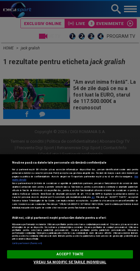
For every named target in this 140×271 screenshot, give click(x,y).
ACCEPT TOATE (70, 254)
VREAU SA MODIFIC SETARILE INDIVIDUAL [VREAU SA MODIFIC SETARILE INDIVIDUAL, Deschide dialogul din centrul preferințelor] (70, 262)
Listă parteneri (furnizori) (27, 243)
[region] (70, 212)
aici (93, 197)
